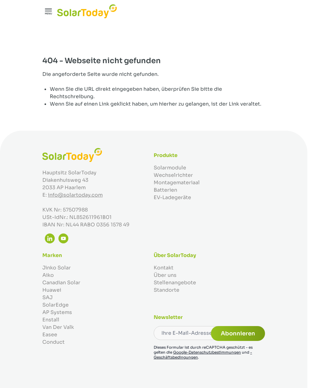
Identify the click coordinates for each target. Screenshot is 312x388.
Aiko (48, 275)
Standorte (166, 290)
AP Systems (57, 312)
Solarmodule (170, 167)
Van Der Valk (58, 327)
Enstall (50, 319)
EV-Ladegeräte (172, 197)
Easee (49, 334)
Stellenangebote (175, 282)
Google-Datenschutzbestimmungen (207, 352)
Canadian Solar (61, 282)
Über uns (165, 275)
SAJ (47, 297)
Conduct (53, 342)
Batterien (165, 190)
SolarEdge (55, 305)
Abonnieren (238, 333)
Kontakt (163, 267)
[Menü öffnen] (48, 11)
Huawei (51, 290)
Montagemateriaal (177, 182)
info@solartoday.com (75, 195)
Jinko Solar (56, 267)
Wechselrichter (173, 175)
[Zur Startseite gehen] (87, 11)
